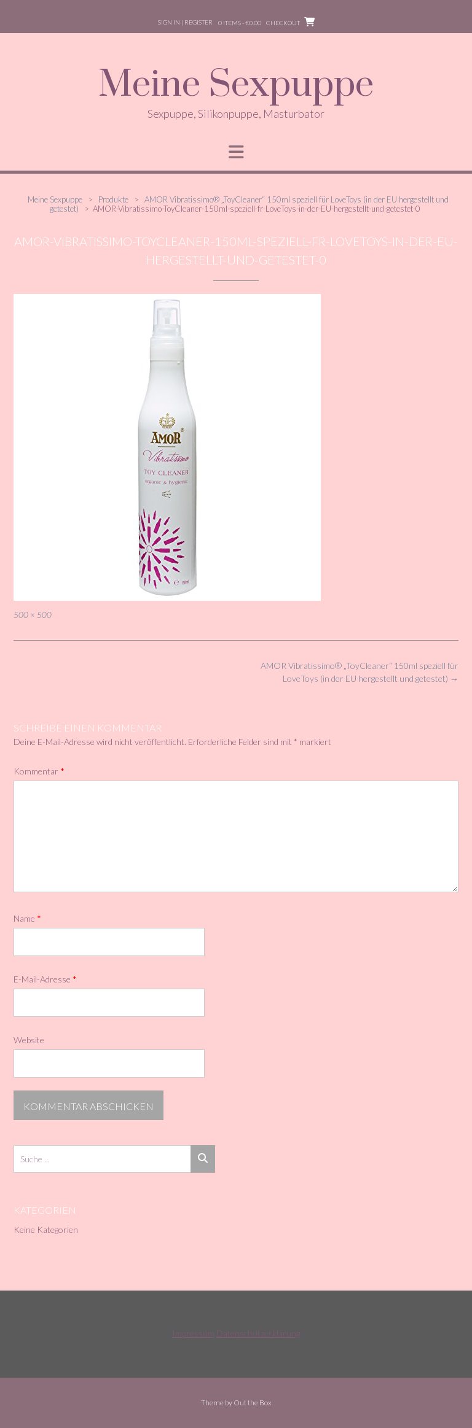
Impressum (193, 1333)
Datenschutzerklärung (258, 1333)
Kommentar (39, 771)
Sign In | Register (185, 22)
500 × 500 (33, 615)
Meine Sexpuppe (236, 85)
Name (27, 918)
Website (29, 1040)
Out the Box (253, 1402)
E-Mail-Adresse (45, 979)
